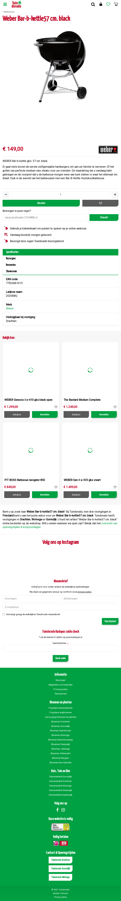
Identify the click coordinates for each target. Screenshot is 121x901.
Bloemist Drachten (60, 721)
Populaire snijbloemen (60, 712)
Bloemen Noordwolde (60, 762)
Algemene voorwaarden (61, 684)
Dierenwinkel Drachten (60, 781)
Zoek (93, 4)
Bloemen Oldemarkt (60, 753)
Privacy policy (60, 689)
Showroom (11, 271)
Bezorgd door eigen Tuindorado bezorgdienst (37, 241)
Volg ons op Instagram (60, 542)
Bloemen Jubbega (61, 748)
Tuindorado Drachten (60, 860)
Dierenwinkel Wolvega (60, 785)
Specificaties (12, 252)
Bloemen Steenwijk (60, 744)
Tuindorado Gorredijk (60, 868)
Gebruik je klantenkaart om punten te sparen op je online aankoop (48, 228)
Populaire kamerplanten (61, 707)
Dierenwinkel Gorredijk (60, 776)
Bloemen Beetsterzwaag (60, 739)
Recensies (11, 265)
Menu (5, 4)
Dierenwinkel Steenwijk (60, 790)
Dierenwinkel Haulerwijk (60, 794)
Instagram (63, 809)
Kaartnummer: (60, 643)
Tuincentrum (60, 693)
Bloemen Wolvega (60, 735)
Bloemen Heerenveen (60, 730)
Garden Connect (60, 893)
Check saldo (60, 658)
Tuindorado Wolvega (60, 877)
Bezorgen (10, 258)
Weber (10, 308)
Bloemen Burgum (60, 758)
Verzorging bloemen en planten (60, 717)
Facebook (57, 809)
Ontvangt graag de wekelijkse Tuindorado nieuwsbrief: (33, 614)
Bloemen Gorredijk (60, 726)
